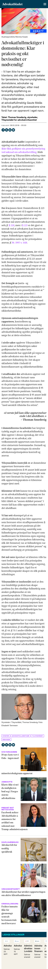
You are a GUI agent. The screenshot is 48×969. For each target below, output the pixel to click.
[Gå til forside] (12, 4)
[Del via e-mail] (13, 129)
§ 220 (11, 225)
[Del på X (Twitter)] (6, 129)
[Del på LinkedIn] (10, 129)
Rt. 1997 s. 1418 (19, 242)
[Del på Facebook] (3, 129)
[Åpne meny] (45, 4)
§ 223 (25, 225)
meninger (6, 739)
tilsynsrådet (37, 736)
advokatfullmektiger (20, 736)
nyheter (6, 736)
